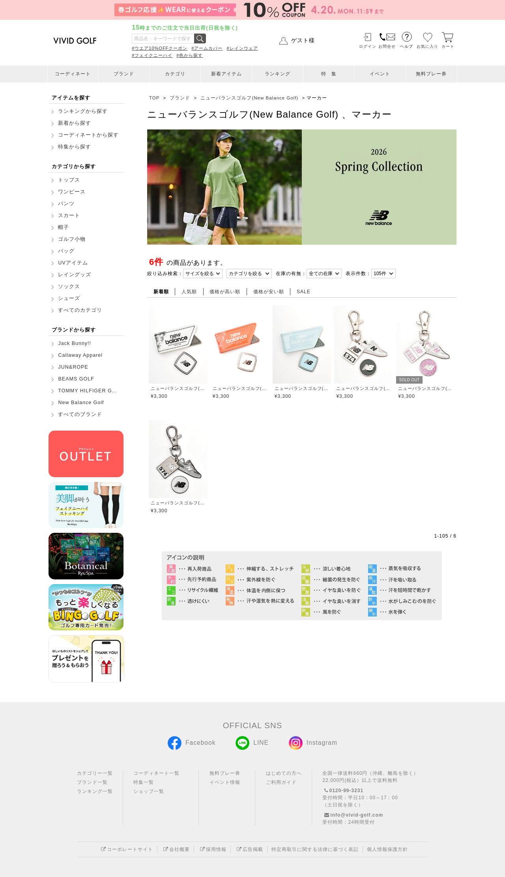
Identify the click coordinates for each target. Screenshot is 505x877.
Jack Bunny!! (74, 343)
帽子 (63, 227)
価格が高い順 (224, 291)
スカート (69, 215)
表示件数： (358, 273)
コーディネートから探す (88, 135)
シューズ (69, 298)
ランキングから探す (83, 111)
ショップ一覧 (148, 791)
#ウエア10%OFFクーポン (159, 48)
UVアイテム (73, 263)
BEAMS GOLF (76, 379)
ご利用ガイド (281, 782)
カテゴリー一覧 (95, 773)
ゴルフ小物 (72, 239)
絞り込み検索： (165, 273)
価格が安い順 (268, 291)
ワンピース (72, 192)
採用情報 (212, 849)
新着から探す (74, 123)
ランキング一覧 (95, 791)
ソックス (69, 286)
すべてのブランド (80, 414)
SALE (303, 291)
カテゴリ (175, 74)
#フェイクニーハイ (152, 55)
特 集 (329, 74)
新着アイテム (226, 74)
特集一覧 (143, 782)
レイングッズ (74, 274)
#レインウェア (242, 48)
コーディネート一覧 (156, 773)
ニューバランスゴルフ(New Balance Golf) (178, 388)
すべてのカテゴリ (80, 310)
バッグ (66, 251)
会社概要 (175, 849)
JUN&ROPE (73, 367)
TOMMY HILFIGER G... (87, 391)
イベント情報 (224, 782)
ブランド (124, 74)
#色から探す (189, 55)
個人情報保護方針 (387, 849)
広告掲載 (249, 849)
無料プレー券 (431, 74)
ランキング (277, 74)
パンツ (66, 203)
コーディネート (73, 74)
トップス (69, 180)
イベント (380, 74)
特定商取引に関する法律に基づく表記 (315, 849)
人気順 (189, 291)
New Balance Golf (81, 402)
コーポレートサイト (126, 849)
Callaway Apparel (80, 355)
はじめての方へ (284, 773)
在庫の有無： (291, 273)
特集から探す (74, 147)
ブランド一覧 (92, 782)
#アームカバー (207, 48)
